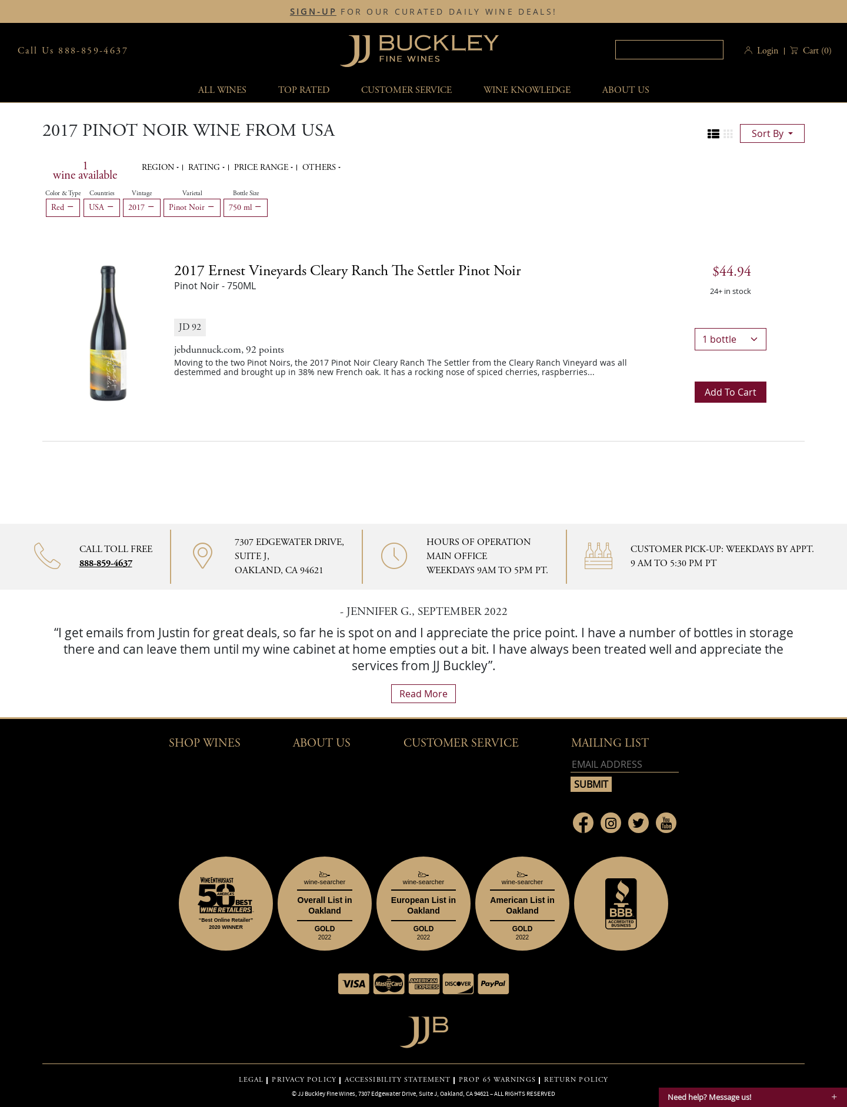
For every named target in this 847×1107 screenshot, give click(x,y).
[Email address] (625, 764)
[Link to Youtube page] (666, 822)
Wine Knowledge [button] (527, 90)
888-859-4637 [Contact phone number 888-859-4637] (105, 563)
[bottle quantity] (730, 339)
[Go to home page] (424, 1029)
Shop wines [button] (205, 743)
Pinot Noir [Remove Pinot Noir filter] (192, 207)
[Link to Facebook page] (583, 822)
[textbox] (669, 49)
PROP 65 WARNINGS (497, 1080)
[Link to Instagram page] (611, 822)
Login (767, 51)
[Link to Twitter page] (638, 822)
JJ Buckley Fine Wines (326, 1093)
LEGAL (251, 1080)
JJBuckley (419, 51)
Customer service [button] (406, 90)
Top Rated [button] (303, 90)
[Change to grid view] (728, 134)
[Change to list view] (713, 134)
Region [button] (159, 167)
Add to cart (730, 392)
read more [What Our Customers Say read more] (423, 693)
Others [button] (320, 167)
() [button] (816, 51)
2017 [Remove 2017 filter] (141, 207)
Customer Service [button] (461, 743)
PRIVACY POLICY (304, 1080)
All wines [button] (222, 90)
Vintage (142, 193)
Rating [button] (205, 167)
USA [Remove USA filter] (102, 207)
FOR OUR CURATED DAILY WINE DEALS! (423, 11)
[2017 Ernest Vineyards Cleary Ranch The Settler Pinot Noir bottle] (108, 332)
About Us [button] (625, 90)
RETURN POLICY (576, 1080)
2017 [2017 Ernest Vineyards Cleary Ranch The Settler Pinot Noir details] (347, 271)
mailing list (610, 743)
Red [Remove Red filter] (63, 207)
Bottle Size (246, 193)
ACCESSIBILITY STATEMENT (398, 1080)
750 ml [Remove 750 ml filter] (245, 207)
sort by (769, 133)
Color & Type (63, 193)
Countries (102, 193)
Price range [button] (262, 167)
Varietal (192, 193)
